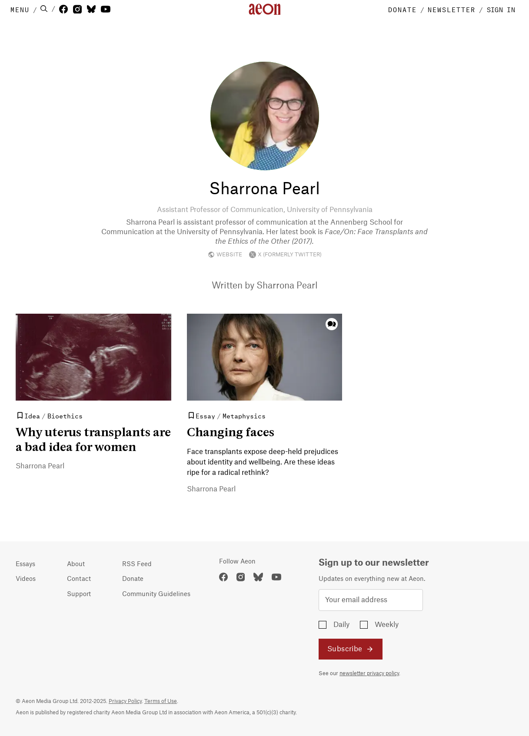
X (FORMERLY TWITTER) (285, 254)
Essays (25, 564)
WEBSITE (225, 254)
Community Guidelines (156, 594)
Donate (132, 579)
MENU (20, 9)
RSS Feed (137, 564)
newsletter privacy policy (369, 673)
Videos (26, 579)
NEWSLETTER (452, 9)
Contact (79, 579)
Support (79, 594)
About (76, 564)
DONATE (402, 9)
